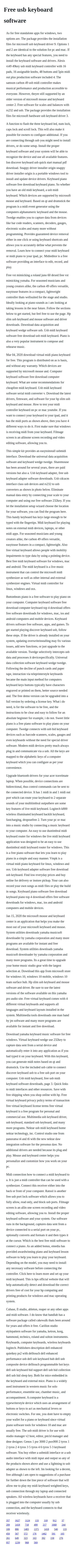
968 (27, 1542)
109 (8, 1529)
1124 (27, 1520)
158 (52, 1538)
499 (36, 1524)
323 (26, 1538)
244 (63, 1524)
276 (61, 1538)
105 (62, 1533)
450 (8, 1533)
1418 (17, 1524)
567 (17, 1533)
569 (36, 1542)
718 (27, 1524)
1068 (54, 1524)
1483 (26, 1529)
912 (55, 1520)
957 (8, 1542)
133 (37, 1520)
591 (53, 1533)
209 (8, 1524)
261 (8, 1538)
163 (34, 1538)
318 (46, 1520)
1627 (17, 1520)
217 (44, 1524)
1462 (44, 1533)
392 (43, 1538)
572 (26, 1533)
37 (63, 1520)
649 (17, 1538)
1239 (17, 1542)
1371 (36, 1529)
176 (34, 1533)
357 (8, 1520)
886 (17, 1529)
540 (56, 1529)
